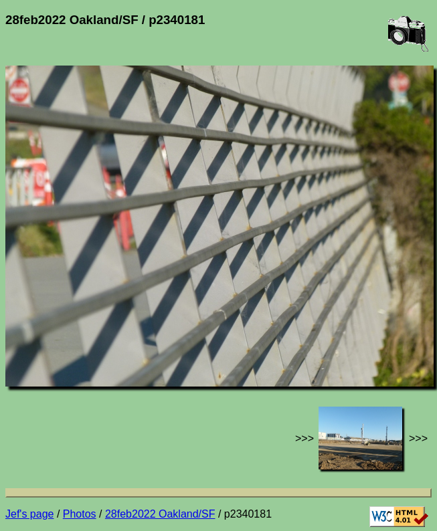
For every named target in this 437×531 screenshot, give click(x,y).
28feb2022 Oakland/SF (160, 514)
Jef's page (29, 514)
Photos (79, 514)
